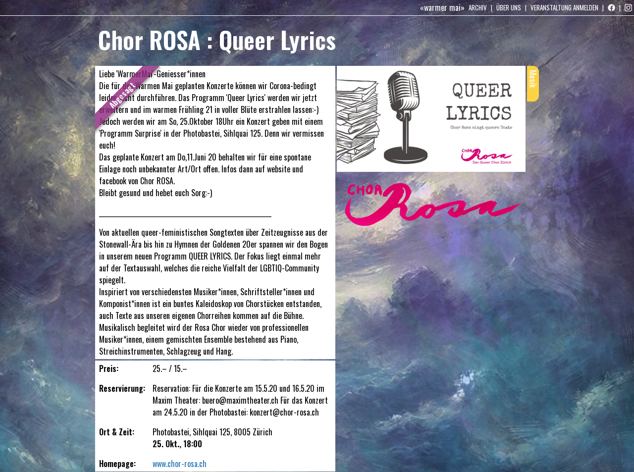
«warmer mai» (442, 7)
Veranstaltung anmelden (564, 7)
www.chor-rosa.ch (180, 464)
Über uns (508, 7)
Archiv (478, 7)
